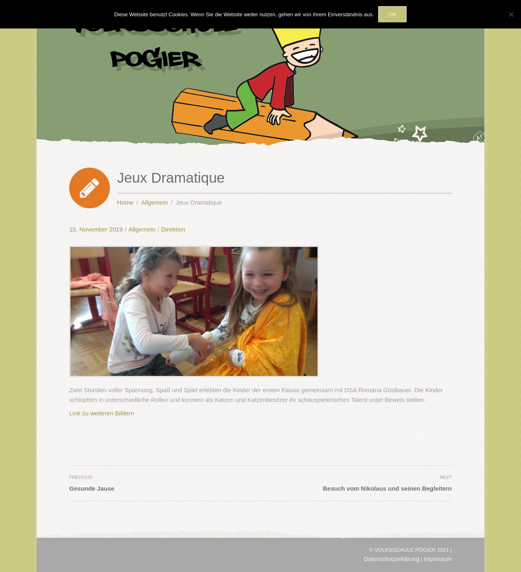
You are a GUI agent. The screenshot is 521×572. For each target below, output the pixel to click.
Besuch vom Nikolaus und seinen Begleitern (387, 488)
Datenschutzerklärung (391, 559)
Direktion (173, 229)
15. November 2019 (96, 229)
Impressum (438, 559)
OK (392, 14)
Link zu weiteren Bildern (101, 413)
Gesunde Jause (91, 488)
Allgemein (142, 229)
